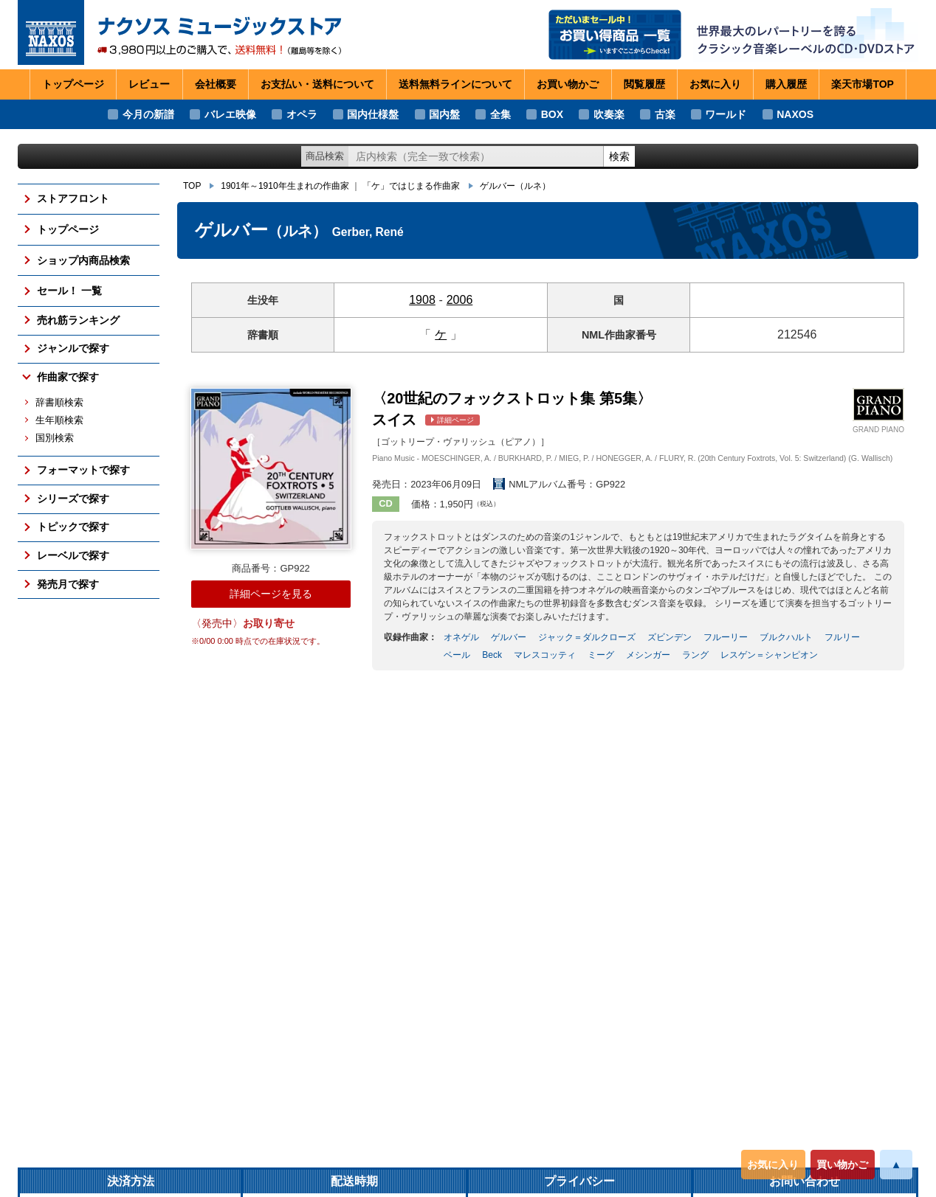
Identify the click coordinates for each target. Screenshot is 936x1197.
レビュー (149, 84)
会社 (215, 84)
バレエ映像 (230, 114)
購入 (786, 84)
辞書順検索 (59, 403)
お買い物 (568, 84)
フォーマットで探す (83, 470)
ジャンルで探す (73, 348)
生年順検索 (59, 420)
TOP (192, 186)
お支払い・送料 (317, 84)
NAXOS (795, 114)
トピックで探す (73, 526)
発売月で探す (68, 584)
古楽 (665, 114)
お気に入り (773, 1164)
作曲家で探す (68, 377)
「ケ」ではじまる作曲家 (411, 186)
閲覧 (644, 84)
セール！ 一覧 (69, 290)
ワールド (725, 114)
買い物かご (842, 1164)
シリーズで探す (73, 498)
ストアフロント (73, 198)
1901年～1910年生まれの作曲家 (284, 186)
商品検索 (325, 156)
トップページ (73, 84)
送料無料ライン (455, 84)
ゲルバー (515, 186)
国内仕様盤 (373, 114)
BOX (552, 114)
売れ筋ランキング (78, 320)
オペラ (301, 114)
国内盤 (444, 114)
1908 (422, 300)
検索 (619, 156)
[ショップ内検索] (476, 156)
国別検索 (54, 438)
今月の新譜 (148, 114)
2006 (460, 300)
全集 (500, 114)
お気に (715, 84)
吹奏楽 (608, 114)
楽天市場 (862, 84)
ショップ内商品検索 (83, 260)
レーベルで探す (73, 555)
